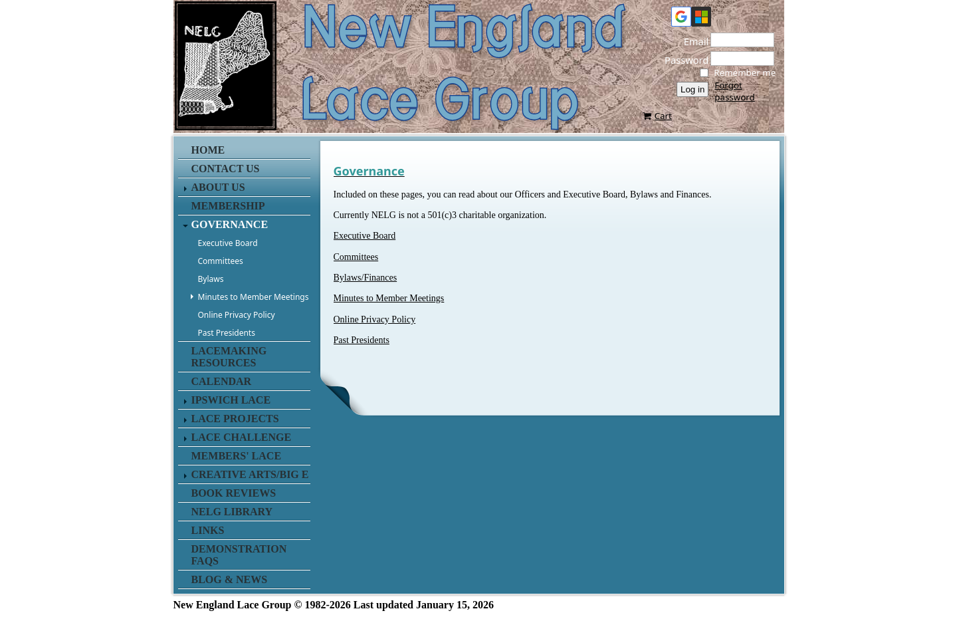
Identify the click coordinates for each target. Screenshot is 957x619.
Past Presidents (226, 332)
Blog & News (229, 579)
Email (692, 41)
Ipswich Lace (231, 400)
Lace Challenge (241, 437)
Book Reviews (233, 493)
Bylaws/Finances (365, 278)
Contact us (225, 168)
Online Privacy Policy (236, 314)
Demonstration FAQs (239, 554)
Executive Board (228, 243)
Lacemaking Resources (229, 356)
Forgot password (734, 91)
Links (208, 530)
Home (208, 150)
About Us (218, 187)
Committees (220, 261)
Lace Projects (235, 418)
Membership (228, 205)
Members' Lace (236, 455)
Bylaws (211, 279)
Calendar (221, 381)
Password (682, 59)
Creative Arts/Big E (250, 474)
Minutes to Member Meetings (253, 297)
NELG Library (232, 511)
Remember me (745, 72)
